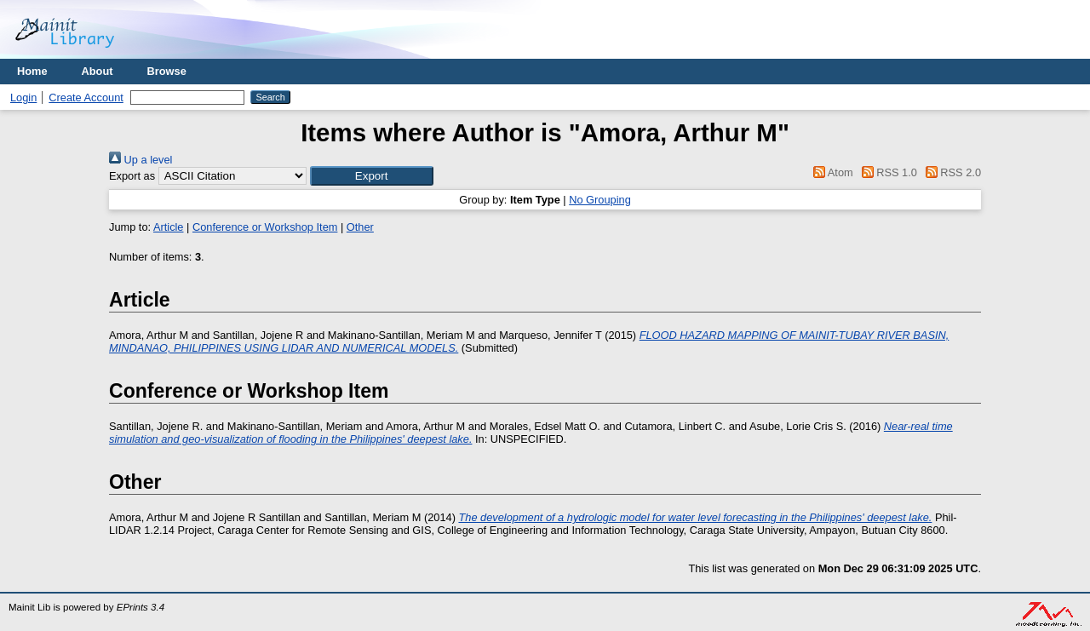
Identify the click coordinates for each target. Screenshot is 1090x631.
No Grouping (600, 199)
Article (168, 227)
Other (360, 227)
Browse (166, 71)
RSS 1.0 (886, 172)
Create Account (86, 97)
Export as (132, 175)
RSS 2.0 (950, 172)
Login (23, 97)
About (97, 71)
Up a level (140, 159)
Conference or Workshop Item (264, 227)
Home (32, 71)
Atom (830, 172)
